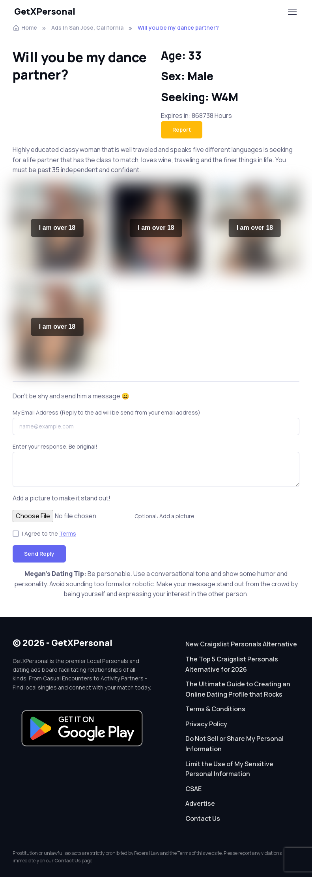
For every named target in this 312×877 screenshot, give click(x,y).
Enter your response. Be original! (55, 446)
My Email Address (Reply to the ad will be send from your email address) (106, 412)
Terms (67, 533)
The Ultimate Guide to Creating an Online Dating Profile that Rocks (237, 689)
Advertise (200, 803)
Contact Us (202, 818)
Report (181, 129)
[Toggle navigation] (292, 12)
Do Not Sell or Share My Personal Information (234, 743)
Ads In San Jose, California (87, 27)
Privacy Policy (206, 724)
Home (25, 27)
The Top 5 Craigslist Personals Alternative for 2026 (231, 664)
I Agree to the (49, 533)
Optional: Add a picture (164, 516)
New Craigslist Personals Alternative (241, 644)
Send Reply (39, 553)
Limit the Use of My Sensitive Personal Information (229, 769)
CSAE (193, 788)
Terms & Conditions (215, 709)
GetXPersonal (44, 11)
